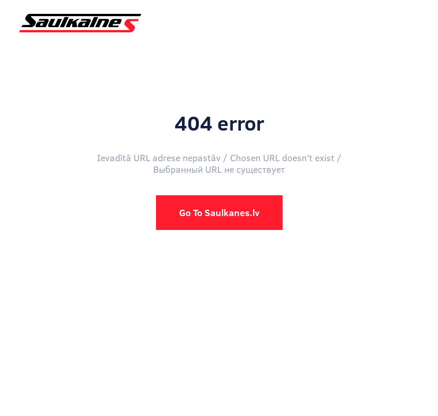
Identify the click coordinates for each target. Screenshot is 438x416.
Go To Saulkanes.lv (219, 212)
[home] (77, 23)
